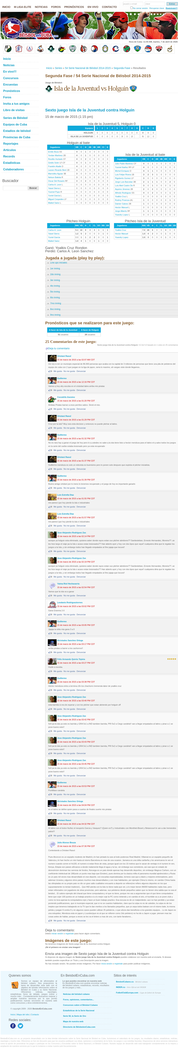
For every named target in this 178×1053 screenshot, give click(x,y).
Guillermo (62, 378)
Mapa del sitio (23, 1014)
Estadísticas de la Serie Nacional (78, 1010)
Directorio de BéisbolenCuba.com (79, 1027)
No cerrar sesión (140, 8)
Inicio (49, 68)
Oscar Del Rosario (56, 181)
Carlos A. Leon (54, 184)
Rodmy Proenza (122, 200)
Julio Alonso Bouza (66, 842)
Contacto (35, 1014)
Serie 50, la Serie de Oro (74, 1016)
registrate (69, 933)
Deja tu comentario (59, 348)
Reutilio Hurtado (55, 159)
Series (58, 68)
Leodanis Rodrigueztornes (70, 602)
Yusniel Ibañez (121, 167)
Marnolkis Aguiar (55, 174)
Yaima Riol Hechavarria (68, 584)
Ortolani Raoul (64, 356)
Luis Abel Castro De (124, 185)
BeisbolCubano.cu (132, 982)
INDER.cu (131, 987)
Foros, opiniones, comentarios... (78, 999)
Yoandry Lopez (121, 215)
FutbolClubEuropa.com (138, 993)
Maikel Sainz (54, 203)
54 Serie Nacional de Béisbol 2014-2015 (88, 68)
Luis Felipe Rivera (123, 174)
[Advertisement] (67, 60)
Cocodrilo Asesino (66, 397)
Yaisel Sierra (54, 188)
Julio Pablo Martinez (124, 164)
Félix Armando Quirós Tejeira (71, 659)
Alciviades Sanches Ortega (70, 640)
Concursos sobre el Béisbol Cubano (80, 1005)
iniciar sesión (57, 933)
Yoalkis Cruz (120, 196)
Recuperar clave (156, 8)
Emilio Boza (53, 152)
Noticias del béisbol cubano (76, 994)
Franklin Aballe (54, 166)
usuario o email (130, 4)
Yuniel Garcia (54, 195)
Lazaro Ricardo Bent (57, 170)
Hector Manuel (121, 207)
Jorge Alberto (121, 211)
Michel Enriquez (122, 171)
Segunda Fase (122, 68)
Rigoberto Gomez (123, 178)
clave (148, 4)
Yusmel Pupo (54, 192)
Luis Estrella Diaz (65, 495)
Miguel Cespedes (56, 199)
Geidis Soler (53, 163)
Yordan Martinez (55, 155)
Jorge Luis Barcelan (124, 182)
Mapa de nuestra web (73, 1021)
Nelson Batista (54, 177)
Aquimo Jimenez (122, 189)
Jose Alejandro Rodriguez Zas (71, 533)
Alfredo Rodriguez (123, 193)
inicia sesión (106, 964)
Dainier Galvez (121, 204)
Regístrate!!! (172, 8)
